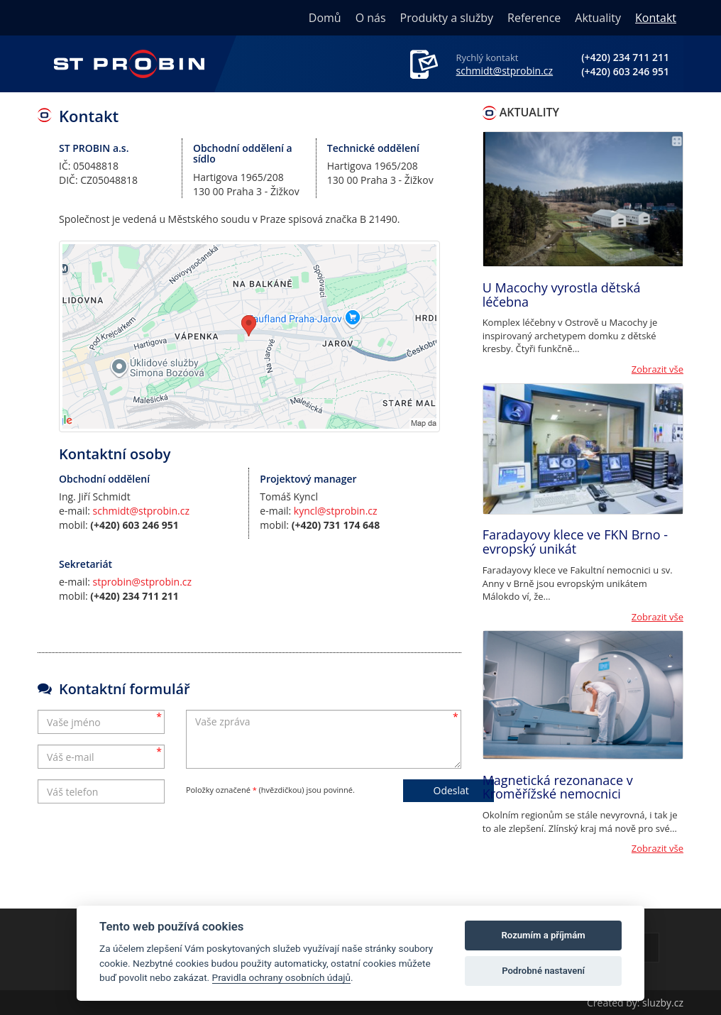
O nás (371, 18)
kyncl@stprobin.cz (336, 510)
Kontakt (655, 18)
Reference (534, 18)
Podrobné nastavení (543, 970)
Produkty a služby (447, 18)
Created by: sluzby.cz (635, 1002)
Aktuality (598, 18)
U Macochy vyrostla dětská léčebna (562, 294)
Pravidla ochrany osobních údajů (281, 977)
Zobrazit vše (657, 369)
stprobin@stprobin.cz (142, 581)
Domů (325, 18)
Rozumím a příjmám (543, 935)
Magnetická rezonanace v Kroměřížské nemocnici (558, 787)
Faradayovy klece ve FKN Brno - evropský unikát (575, 541)
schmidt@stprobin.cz (505, 70)
